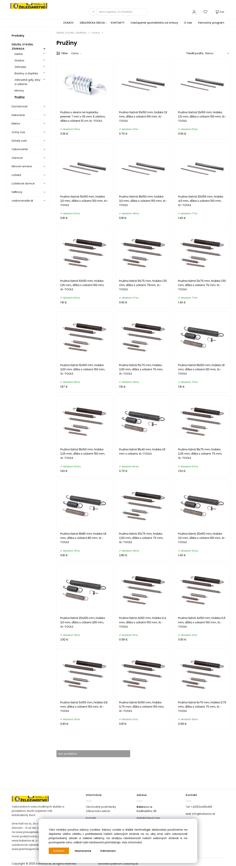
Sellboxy (17, 192)
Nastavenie (84, 851)
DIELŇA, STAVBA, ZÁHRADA (23, 47)
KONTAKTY (118, 23)
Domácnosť (19, 106)
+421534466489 (201, 807)
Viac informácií (132, 842)
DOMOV (68, 23)
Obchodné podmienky (101, 807)
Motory (19, 90)
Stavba (19, 60)
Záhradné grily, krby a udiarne (27, 82)
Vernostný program (211, 23)
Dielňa (19, 54)
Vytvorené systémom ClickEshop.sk (118, 863)
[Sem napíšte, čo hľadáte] (122, 11)
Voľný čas (18, 132)
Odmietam (109, 851)
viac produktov (70, 754)
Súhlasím (59, 851)
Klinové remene (22, 166)
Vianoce (17, 158)
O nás (188, 23)
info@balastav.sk (203, 814)
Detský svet (19, 141)
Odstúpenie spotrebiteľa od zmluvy (154, 23)
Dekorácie (18, 115)
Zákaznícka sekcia (98, 811)
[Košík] (219, 12)
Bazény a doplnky (26, 73)
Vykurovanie (20, 149)
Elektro (16, 123)
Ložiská (16, 175)
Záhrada (20, 67)
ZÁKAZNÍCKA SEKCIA (92, 23)
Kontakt (91, 818)
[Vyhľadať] (92, 11)
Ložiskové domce (23, 183)
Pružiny (20, 97)
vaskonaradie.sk (22, 200)
